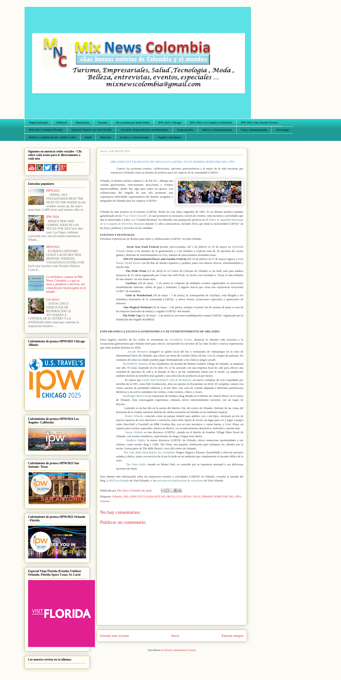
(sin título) (52, 299)
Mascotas (105, 137)
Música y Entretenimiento (217, 129)
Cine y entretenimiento (254, 129)
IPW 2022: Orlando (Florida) (46, 129)
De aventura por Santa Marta (133, 122)
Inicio (175, 635)
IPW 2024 (52, 216)
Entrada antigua (232, 635)
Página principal (38, 122)
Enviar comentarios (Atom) (180, 650)
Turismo (103, 122)
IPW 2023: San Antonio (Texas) (259, 122)
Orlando (117, 496)
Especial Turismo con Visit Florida (91, 129)
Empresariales (185, 129)
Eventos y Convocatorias (134, 137)
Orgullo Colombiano (169, 137)
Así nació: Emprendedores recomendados (144, 129)
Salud (88, 137)
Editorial (62, 122)
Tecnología (282, 129)
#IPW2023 (53, 190)
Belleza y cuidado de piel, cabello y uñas (52, 137)
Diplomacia (82, 122)
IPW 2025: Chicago (169, 122)
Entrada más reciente (114, 635)
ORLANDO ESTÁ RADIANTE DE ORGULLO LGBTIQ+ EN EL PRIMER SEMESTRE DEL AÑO (182, 496)
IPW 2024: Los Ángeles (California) (211, 122)
